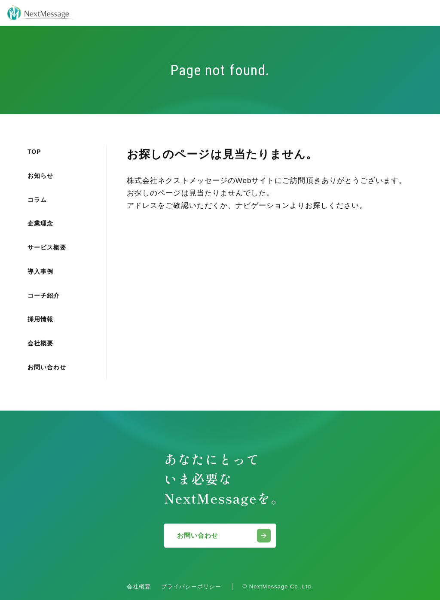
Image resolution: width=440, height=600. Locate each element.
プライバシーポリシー (191, 586)
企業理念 (40, 223)
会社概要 (40, 343)
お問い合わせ (47, 367)
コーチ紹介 (44, 295)
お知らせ (40, 175)
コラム (37, 199)
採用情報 (40, 319)
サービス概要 (47, 247)
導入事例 (40, 271)
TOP (34, 151)
